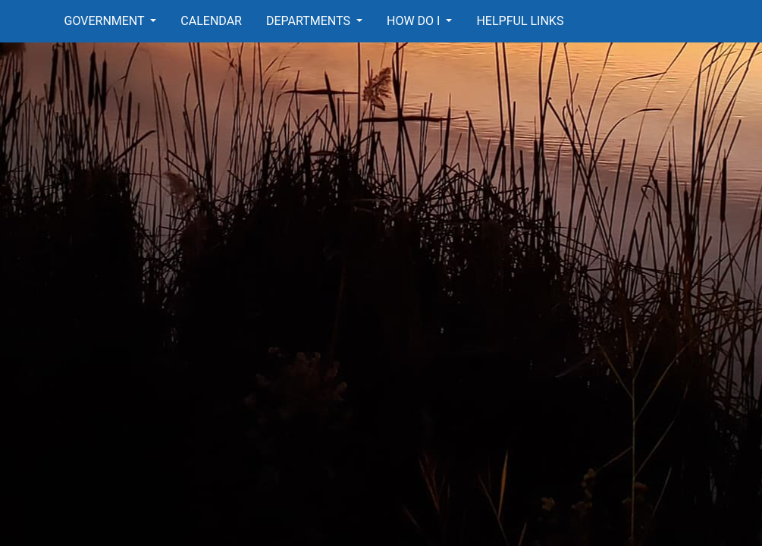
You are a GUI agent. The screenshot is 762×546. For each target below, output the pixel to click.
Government (106, 21)
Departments (309, 21)
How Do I (415, 21)
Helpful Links (519, 21)
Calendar (211, 21)
